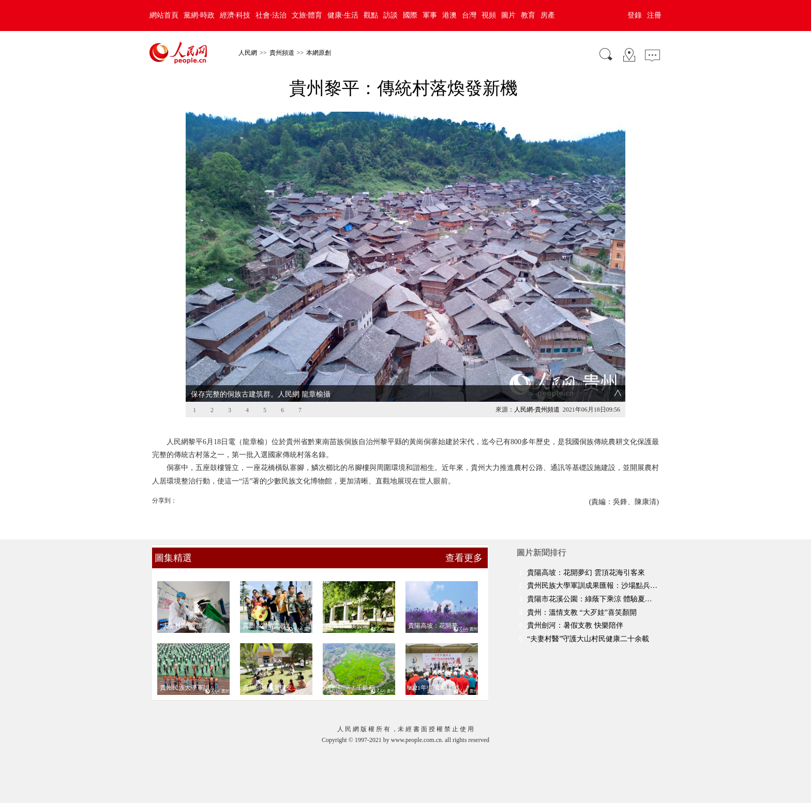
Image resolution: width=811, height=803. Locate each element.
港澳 (449, 15)
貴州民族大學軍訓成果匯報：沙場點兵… (592, 585)
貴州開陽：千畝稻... (352, 687)
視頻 (489, 15)
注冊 (654, 15)
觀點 (371, 15)
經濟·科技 (235, 15)
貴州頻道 (281, 52)
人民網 (247, 52)
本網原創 (318, 52)
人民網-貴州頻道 (537, 409)
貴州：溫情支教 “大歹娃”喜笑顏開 (582, 612)
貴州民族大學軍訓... (187, 687)
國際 (410, 15)
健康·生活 (342, 15)
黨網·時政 (199, 15)
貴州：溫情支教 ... (267, 625)
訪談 (390, 15)
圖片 (508, 15)
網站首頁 (163, 15)
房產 (547, 15)
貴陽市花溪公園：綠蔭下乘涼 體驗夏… (589, 599)
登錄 (634, 15)
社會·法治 (271, 15)
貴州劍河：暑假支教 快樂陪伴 (575, 625)
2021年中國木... (429, 687)
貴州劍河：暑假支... (270, 687)
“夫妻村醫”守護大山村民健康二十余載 (588, 639)
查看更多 (464, 558)
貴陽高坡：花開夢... (435, 625)
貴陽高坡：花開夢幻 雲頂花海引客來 (586, 573)
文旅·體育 (307, 15)
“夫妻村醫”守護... (183, 625)
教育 (528, 15)
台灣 (469, 15)
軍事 (430, 15)
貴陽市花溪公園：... (352, 625)
